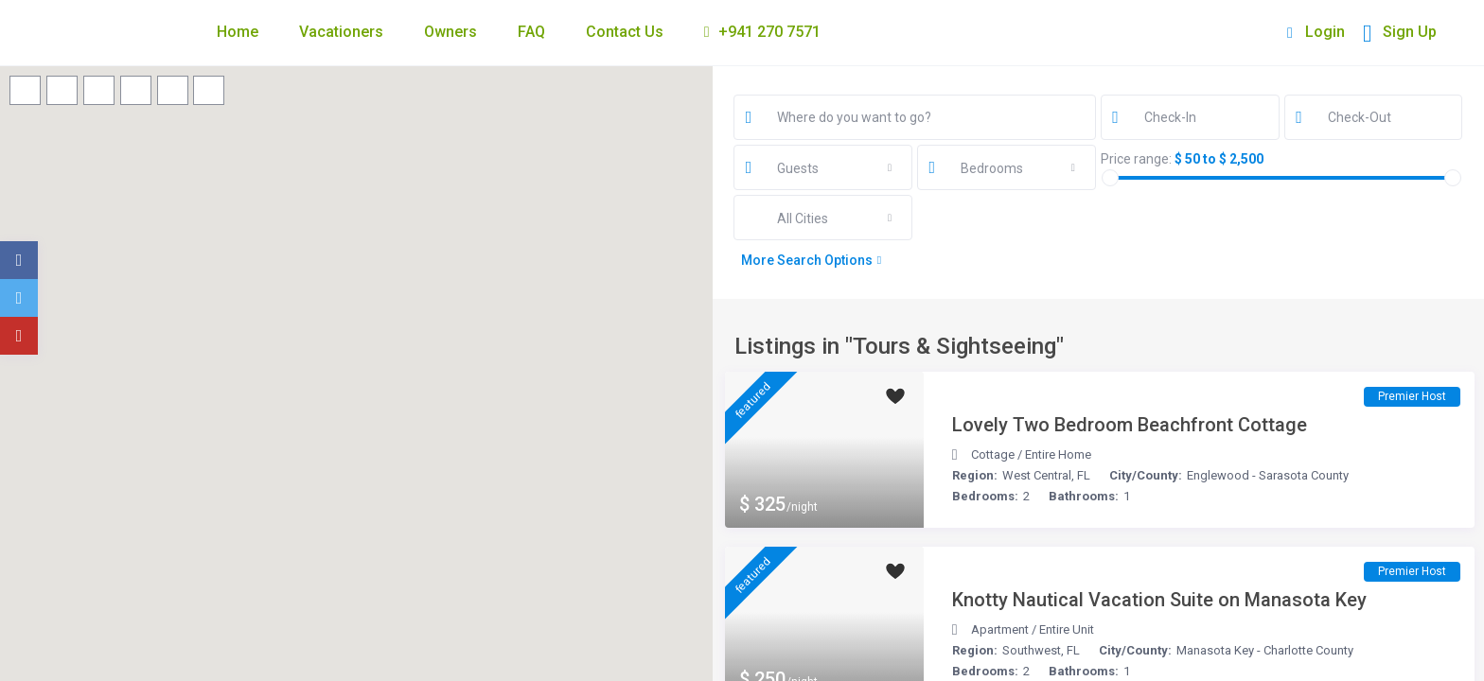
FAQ (531, 32)
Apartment (1000, 629)
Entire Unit (1066, 629)
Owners (450, 32)
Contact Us (624, 32)
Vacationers (341, 32)
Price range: (1136, 159)
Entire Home (1058, 454)
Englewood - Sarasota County (1268, 475)
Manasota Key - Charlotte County (1264, 650)
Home (237, 32)
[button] (509, 616)
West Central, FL (1046, 475)
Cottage (993, 454)
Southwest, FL (1041, 650)
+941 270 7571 (762, 32)
